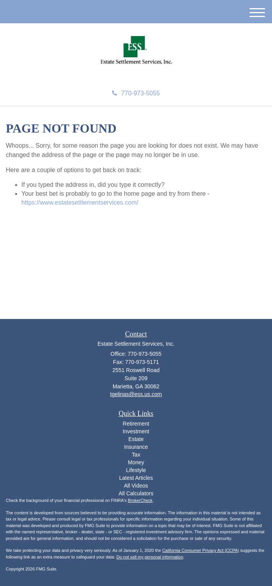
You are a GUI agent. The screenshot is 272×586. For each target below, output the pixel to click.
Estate (136, 439)
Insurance (136, 447)
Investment (136, 431)
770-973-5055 (136, 93)
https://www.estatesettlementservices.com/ (79, 202)
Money (136, 462)
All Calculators (136, 493)
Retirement (136, 424)
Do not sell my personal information (149, 557)
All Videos (136, 486)
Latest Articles (136, 478)
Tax (136, 455)
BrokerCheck (140, 500)
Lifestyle (136, 470)
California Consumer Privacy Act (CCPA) (200, 550)
